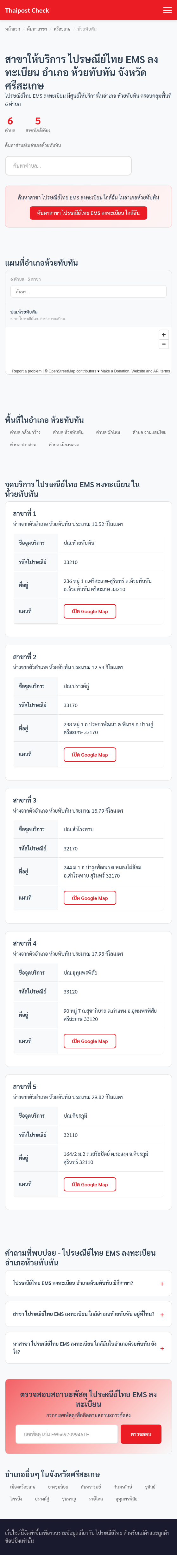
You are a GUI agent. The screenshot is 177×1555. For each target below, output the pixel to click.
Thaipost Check (27, 10)
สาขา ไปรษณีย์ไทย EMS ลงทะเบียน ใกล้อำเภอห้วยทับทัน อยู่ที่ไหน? (83, 1313)
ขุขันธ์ (150, 1486)
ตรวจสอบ (141, 1434)
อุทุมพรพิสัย (126, 1498)
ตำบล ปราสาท (23, 444)
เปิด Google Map (90, 611)
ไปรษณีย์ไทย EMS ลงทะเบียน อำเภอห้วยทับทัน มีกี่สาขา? (73, 1283)
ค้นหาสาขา (37, 29)
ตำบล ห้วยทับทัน (68, 432)
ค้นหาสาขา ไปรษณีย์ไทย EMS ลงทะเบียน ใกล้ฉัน (88, 213)
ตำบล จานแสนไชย (149, 432)
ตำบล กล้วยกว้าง (25, 432)
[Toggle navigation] (167, 10)
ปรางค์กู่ (42, 1498)
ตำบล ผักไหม (108, 432)
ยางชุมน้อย (58, 1486)
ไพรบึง (16, 1498)
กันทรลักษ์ (123, 1486)
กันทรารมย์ (91, 1486)
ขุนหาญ (69, 1498)
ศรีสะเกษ (62, 29)
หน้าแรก (12, 29)
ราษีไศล (96, 1498)
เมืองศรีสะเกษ (22, 1486)
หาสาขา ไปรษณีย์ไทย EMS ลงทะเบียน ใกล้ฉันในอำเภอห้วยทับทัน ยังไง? (84, 1347)
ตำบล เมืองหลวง (64, 444)
